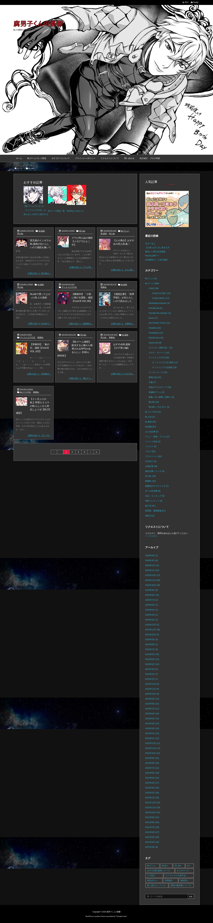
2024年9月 (151, 639)
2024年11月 (152, 629)
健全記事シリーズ (155, 471)
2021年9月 (152, 817)
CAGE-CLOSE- (161, 293)
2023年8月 (152, 704)
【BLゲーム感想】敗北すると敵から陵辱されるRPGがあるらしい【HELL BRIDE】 (75, 349)
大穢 (152, 382)
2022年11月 (152, 748)
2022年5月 (152, 778)
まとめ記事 (151, 431)
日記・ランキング (155, 496)
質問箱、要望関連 (155, 511)
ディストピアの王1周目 (165, 362)
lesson (153, 318)
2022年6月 (152, 773)
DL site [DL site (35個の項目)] (178, 865)
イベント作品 (152, 441)
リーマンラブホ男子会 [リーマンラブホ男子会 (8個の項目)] (175, 875)
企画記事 (151, 466)
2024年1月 (151, 679)
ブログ (150, 451)
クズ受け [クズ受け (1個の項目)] (151, 875)
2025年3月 (151, 620)
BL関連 (150, 427)
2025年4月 (151, 615)
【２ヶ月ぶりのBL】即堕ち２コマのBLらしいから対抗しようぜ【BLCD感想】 (33, 406)
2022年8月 (152, 763)
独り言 (150, 506)
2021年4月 (152, 842)
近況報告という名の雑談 (156, 260)
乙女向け (150, 461)
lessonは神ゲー (152, 255)
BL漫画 (42, 231)
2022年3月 (152, 788)
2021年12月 (152, 802)
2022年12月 (152, 743)
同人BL (20, 234)
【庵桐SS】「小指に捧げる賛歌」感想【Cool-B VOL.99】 (82, 297)
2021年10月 (152, 812)
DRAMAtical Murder (159, 303)
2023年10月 (152, 694)
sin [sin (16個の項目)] (188, 865)
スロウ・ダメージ (159, 352)
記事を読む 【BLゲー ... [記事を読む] (81, 378)
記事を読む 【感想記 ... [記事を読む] (123, 323)
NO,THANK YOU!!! (159, 323)
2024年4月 (152, 664)
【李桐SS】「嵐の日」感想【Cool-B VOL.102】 (39, 348)
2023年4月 (152, 723)
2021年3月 (151, 847)
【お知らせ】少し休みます (157, 247)
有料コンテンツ (153, 501)
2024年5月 (152, 659)
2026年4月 (151, 555)
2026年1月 (152, 570)
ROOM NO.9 (156, 338)
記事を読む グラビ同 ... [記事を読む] (81, 267)
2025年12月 (152, 575)
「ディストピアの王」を (35, 210)
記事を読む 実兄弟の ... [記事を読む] (39, 273)
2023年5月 (152, 718)
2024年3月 (151, 669)
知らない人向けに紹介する (36, 214)
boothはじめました (75, 211)
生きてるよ (150, 243)
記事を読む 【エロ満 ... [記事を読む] (123, 270)
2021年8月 (152, 822)
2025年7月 (151, 600)
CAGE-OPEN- (160, 298)
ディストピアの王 (69, 287)
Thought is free (121, 916)
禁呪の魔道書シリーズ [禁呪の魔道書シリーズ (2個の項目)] (180, 885)
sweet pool (155, 343)
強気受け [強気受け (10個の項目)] (184, 880)
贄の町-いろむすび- (159, 407)
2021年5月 (152, 837)
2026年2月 (152, 565)
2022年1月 (152, 797)
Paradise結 (156, 333)
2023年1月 (152, 738)
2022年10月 (152, 753)
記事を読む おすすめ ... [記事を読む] (123, 374)
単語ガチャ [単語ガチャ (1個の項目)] (152, 880)
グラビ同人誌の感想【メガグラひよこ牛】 (82, 241)
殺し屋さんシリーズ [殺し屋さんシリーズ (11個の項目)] (156, 885)
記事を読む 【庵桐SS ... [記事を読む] (81, 323)
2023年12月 (152, 684)
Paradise (155, 328)
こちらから (152, 536)
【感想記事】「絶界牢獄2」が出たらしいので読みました (123, 297)
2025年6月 (151, 605)
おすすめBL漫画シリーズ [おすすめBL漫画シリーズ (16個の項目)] (158, 870)
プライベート (153, 456)
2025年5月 (151, 610)
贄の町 (154, 402)
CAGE (154, 288)
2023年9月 (152, 699)
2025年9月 (151, 590)
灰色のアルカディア (160, 387)
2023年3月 (152, 728)
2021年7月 (152, 827)
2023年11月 (152, 689)
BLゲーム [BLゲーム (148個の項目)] (151, 865)
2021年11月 (152, 807)
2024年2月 (151, 674)
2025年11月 (152, 580)
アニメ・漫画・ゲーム (157, 436)
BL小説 (150, 417)
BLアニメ (125, 231)
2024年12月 (152, 624)
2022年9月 (152, 758)
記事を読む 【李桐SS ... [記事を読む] (39, 374)
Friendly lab (155, 308)
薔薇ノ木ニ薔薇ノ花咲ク (161, 397)
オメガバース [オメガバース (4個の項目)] (183, 870)
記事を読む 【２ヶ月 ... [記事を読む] (39, 435)
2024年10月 (152, 634)
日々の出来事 (152, 491)
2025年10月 (152, 585)
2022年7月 (152, 768)
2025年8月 (152, 595)
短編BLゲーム (156, 392)
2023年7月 (152, 708)
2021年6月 (152, 832)
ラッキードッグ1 (158, 372)
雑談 (150, 515)
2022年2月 (152, 792)
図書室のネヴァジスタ (157, 486)
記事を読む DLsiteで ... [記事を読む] (39, 323)
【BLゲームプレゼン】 (34, 206)
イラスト (150, 446)
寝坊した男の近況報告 (155, 251)
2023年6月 (152, 713)
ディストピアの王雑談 (164, 367)
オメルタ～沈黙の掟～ (160, 347)
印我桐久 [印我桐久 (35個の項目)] (169, 880)
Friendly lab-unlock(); (160, 313)
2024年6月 (152, 654)
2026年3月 (151, 560)
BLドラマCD (25, 392)
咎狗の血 (155, 377)
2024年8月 (151, 644)
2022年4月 (152, 783)
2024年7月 (151, 649)
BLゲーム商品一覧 (56, 211)
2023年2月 (152, 733)
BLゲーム (152, 283)
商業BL (104, 287)
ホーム (20, 168)
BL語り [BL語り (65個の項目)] (165, 865)
